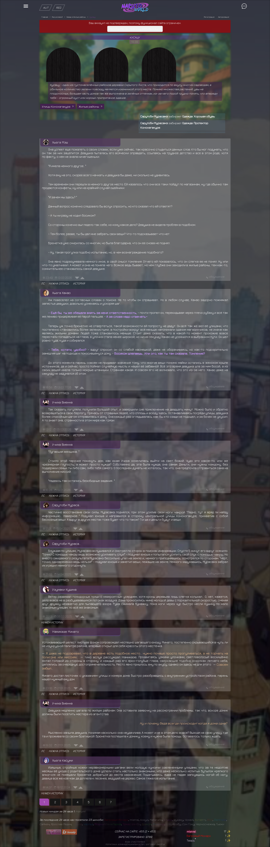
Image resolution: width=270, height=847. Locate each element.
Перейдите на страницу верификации (135, 29)
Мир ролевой (57, 17)
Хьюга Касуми (62, 760)
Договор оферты (155, 844)
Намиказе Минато (65, 631)
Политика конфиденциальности (124, 844)
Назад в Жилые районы (76, 17)
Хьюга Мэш (60, 142)
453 (152, 831)
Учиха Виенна (62, 402)
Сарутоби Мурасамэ (66, 505)
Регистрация (209, 17)
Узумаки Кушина (64, 589)
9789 (149, 837)
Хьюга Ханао (61, 293)
